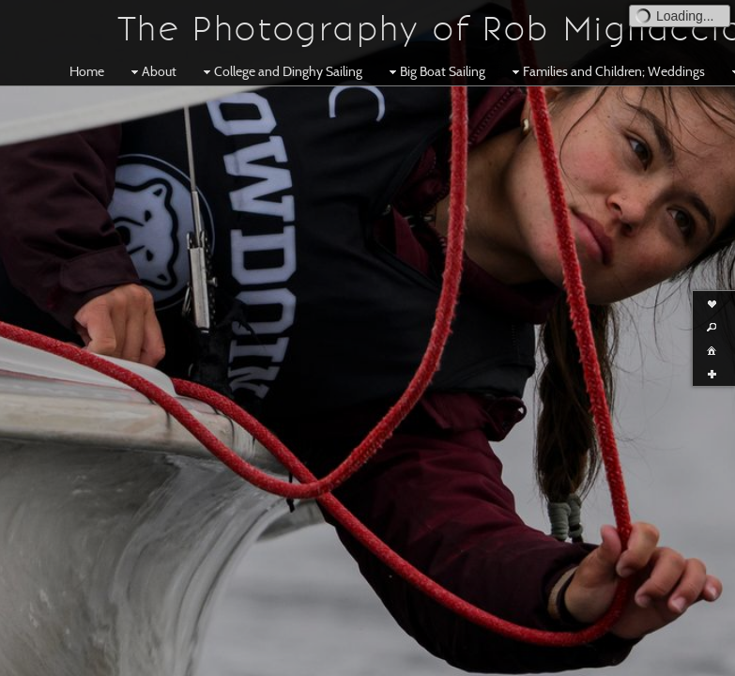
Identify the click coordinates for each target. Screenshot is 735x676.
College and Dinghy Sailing (280, 71)
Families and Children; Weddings (606, 71)
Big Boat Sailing (435, 71)
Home (86, 71)
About (151, 71)
